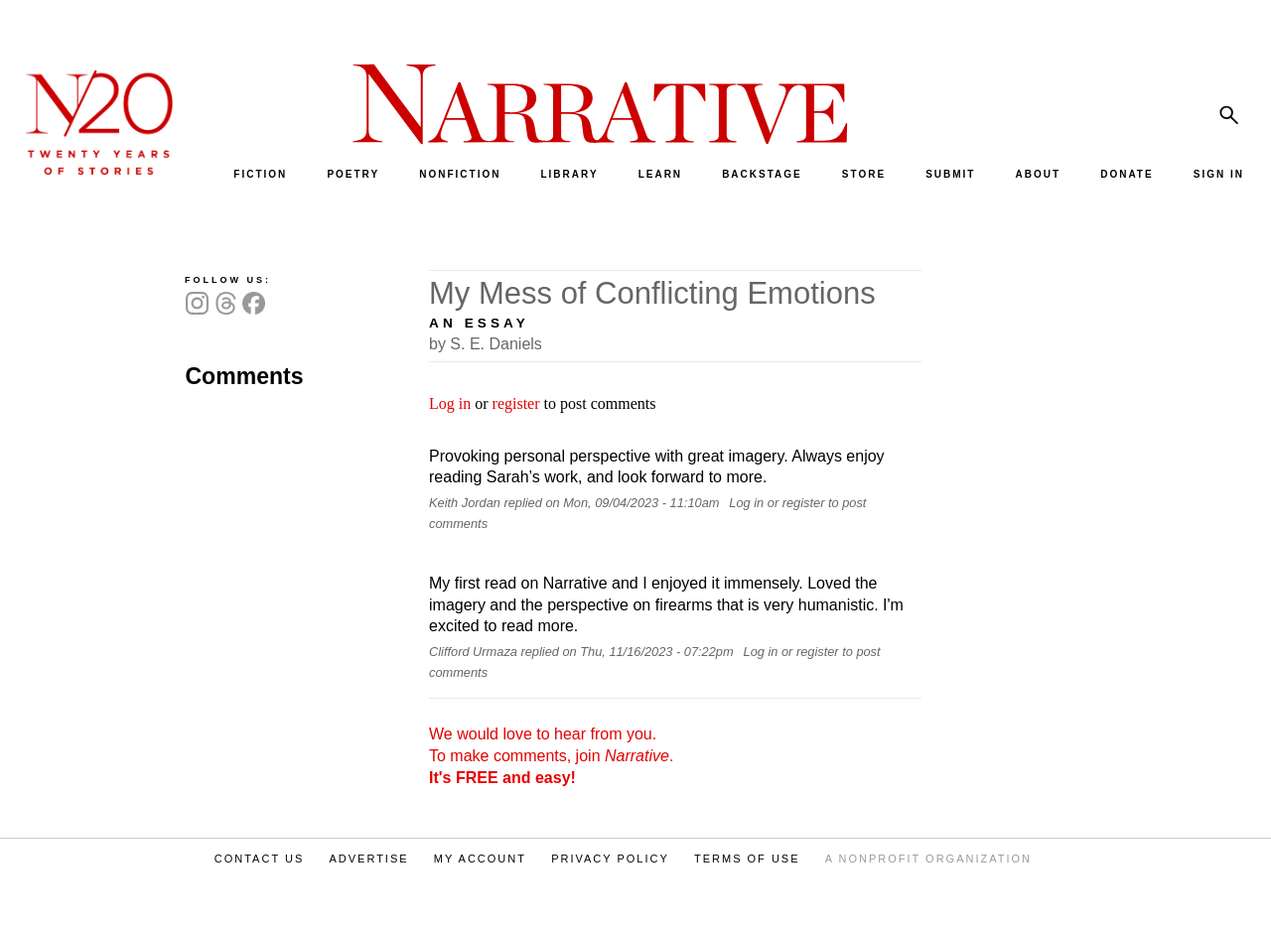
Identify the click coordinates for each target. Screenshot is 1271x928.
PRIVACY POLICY (610, 858)
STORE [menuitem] (864, 174)
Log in (450, 403)
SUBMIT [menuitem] (950, 174)
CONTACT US (259, 858)
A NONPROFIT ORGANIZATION (928, 858)
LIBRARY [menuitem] (569, 174)
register (516, 403)
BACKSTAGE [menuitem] (762, 174)
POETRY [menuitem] (353, 174)
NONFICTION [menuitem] (459, 174)
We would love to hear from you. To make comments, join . (551, 755)
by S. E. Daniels (485, 343)
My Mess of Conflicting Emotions (652, 293)
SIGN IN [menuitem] (1219, 174)
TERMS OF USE (747, 858)
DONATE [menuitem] (1126, 174)
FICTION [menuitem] (260, 174)
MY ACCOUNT (480, 858)
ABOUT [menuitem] (1038, 174)
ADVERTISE (368, 858)
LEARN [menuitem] (660, 174)
